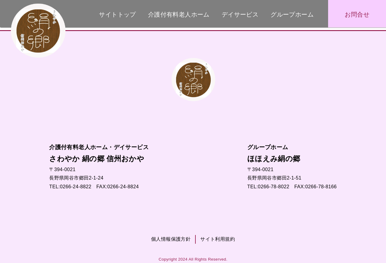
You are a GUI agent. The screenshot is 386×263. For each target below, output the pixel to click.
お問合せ (357, 14)
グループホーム (292, 14)
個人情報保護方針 (171, 239)
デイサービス (240, 14)
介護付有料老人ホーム (179, 14)
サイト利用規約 (217, 239)
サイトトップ (117, 14)
